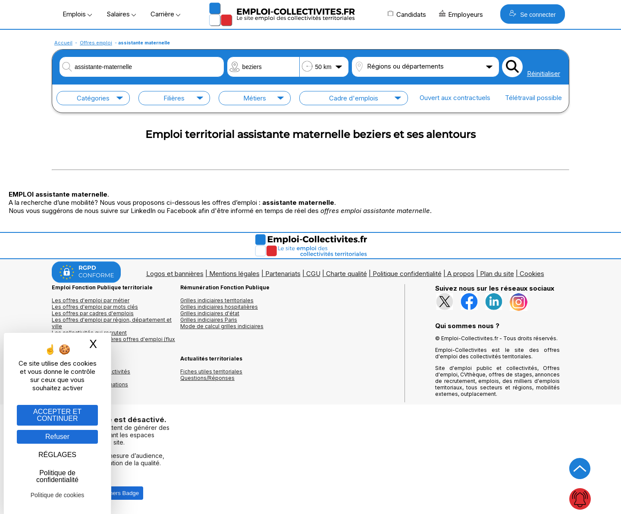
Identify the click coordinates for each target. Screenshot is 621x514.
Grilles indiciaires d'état (209, 313)
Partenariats (283, 274)
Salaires (121, 14)
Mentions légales (234, 274)
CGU (313, 274)
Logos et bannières (175, 274)
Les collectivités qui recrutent (89, 332)
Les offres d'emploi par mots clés (95, 307)
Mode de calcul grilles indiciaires (221, 326)
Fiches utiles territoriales (211, 371)
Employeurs (461, 14)
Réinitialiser (543, 73)
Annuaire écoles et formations (90, 384)
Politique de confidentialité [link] (57, 476)
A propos (460, 274)
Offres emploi (96, 43)
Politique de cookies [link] (58, 495)
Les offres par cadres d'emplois (93, 313)
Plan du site (497, 274)
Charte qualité (346, 274)
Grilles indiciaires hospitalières (219, 307)
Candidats (406, 14)
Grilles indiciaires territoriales (217, 300)
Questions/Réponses (207, 378)
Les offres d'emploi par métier (90, 300)
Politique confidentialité (407, 274)
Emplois (77, 14)
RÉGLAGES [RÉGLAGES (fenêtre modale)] (57, 454)
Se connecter (532, 14)
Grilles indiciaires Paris (208, 320)
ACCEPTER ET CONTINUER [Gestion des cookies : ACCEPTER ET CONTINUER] (57, 415)
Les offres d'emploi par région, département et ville (112, 323)
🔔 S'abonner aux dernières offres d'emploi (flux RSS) (113, 342)
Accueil (63, 43)
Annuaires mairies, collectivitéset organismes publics (91, 374)
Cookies (532, 274)
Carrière (165, 14)
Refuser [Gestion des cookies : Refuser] (57, 436)
